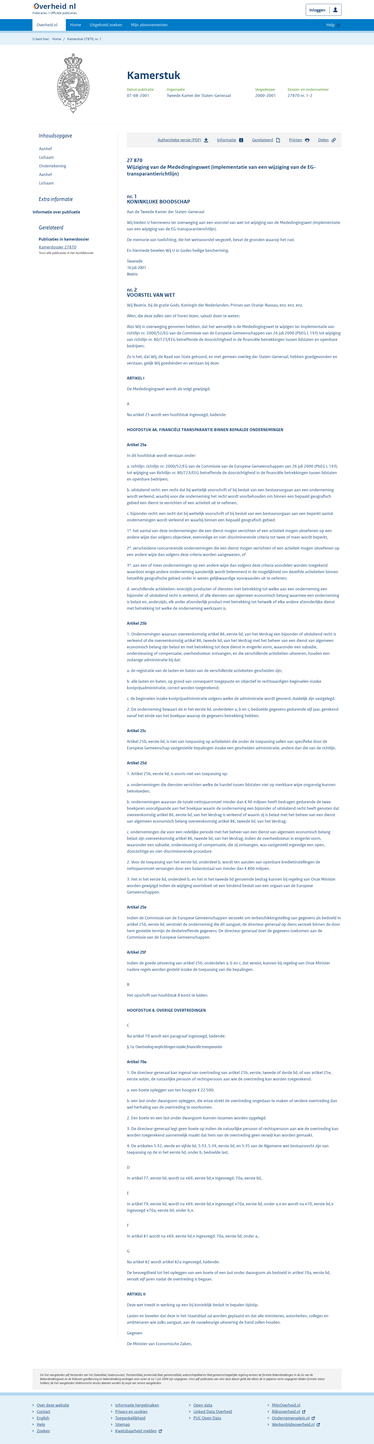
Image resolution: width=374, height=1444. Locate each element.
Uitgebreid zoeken (106, 24)
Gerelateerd (266, 140)
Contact (43, 1411)
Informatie (230, 140)
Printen (299, 140)
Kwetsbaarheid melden (136, 1430)
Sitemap (122, 1424)
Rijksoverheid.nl (286, 1411)
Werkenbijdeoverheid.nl (293, 1424)
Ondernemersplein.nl (291, 1418)
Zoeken (43, 1430)
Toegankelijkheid (130, 1418)
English (43, 1418)
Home (75, 24)
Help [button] (330, 24)
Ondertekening (52, 166)
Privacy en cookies (131, 1411)
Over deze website (53, 1405)
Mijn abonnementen (149, 24)
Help (41, 1424)
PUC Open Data (207, 1418)
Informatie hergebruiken (137, 1405)
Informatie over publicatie (56, 212)
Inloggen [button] (317, 10)
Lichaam (46, 157)
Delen (327, 140)
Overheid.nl (47, 26)
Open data (202, 1405)
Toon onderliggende (36, 183)
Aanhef (45, 148)
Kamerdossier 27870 (57, 247)
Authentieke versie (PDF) (183, 141)
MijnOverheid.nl (286, 1405)
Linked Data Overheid (212, 1411)
